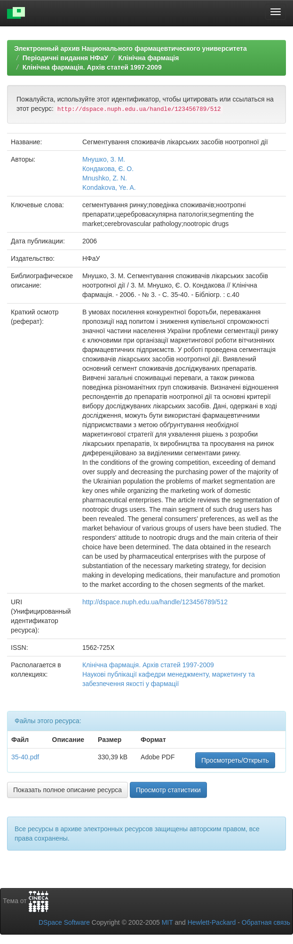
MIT (167, 922)
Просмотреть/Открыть (235, 760)
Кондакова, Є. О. (108, 168)
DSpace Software (64, 922)
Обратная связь (266, 922)
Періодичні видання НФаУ (65, 58)
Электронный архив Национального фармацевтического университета (130, 48)
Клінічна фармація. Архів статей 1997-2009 (92, 67)
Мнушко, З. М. (103, 159)
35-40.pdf (25, 757)
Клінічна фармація (148, 58)
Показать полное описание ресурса (67, 790)
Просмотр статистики (168, 790)
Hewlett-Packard (212, 922)
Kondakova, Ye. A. (109, 187)
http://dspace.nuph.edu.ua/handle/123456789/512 (155, 602)
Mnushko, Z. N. (104, 178)
